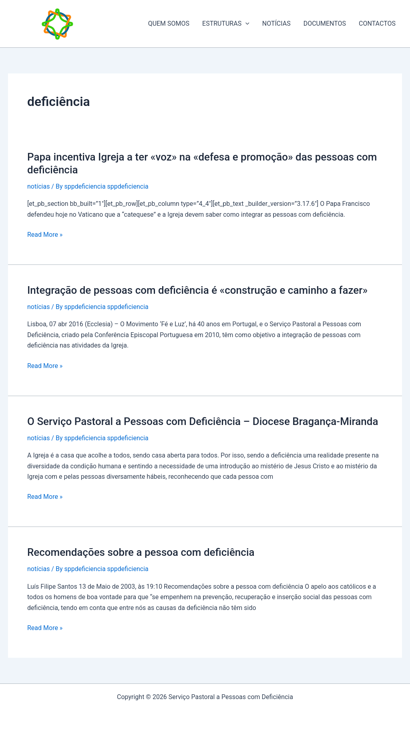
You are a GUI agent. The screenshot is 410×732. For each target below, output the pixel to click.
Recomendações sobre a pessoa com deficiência (141, 552)
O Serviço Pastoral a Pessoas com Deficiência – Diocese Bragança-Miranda (202, 421)
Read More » (44, 235)
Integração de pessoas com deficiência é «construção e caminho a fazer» (197, 290)
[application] (245, 24)
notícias (38, 186)
